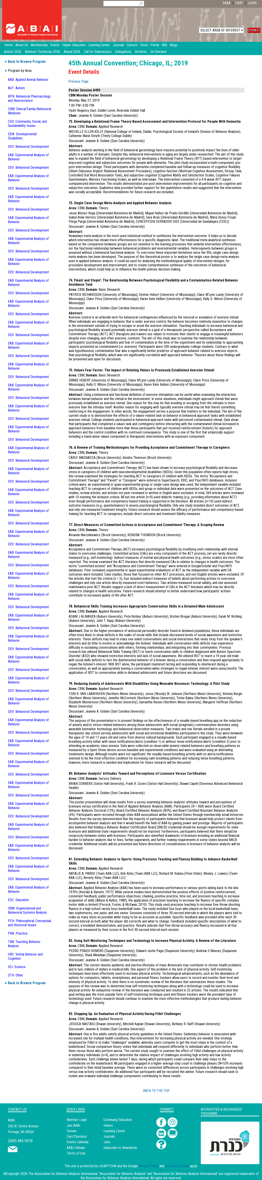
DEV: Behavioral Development (28, 146)
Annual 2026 (72, 52)
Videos (108, 1125)
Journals (109, 1136)
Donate (72, 1131)
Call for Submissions (98, 52)
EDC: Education (18, 900)
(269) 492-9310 (20, 1140)
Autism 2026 (12, 52)
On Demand (158, 52)
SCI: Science (17, 967)
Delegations (123, 52)
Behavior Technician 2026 (42, 52)
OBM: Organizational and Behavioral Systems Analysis (27, 910)
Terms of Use (76, 1153)
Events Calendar (78, 1142)
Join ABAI (73, 1125)
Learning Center (114, 1131)
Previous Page (78, 81)
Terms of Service (177, 1166)
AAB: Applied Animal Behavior (28, 80)
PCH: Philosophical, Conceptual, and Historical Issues (30, 923)
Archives (141, 52)
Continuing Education (117, 1120)
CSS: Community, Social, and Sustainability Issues (27, 123)
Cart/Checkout (77, 1136)
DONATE (254, 30)
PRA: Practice (18, 933)
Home (8, 45)
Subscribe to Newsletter (120, 1148)
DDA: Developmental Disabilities (22, 136)
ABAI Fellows (76, 1148)
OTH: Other (15, 975)
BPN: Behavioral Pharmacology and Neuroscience (29, 98)
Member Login (77, 1120)
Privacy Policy (149, 1166)
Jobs (106, 1142)
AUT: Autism (16, 88)
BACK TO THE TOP (156, 1091)
